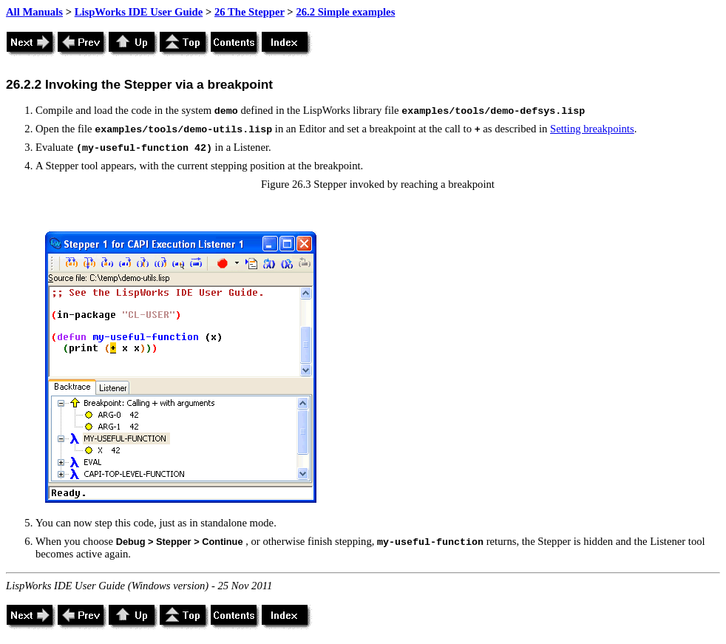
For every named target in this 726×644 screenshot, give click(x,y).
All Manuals (34, 12)
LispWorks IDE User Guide (139, 12)
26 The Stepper (249, 12)
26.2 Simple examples (345, 12)
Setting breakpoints (592, 129)
